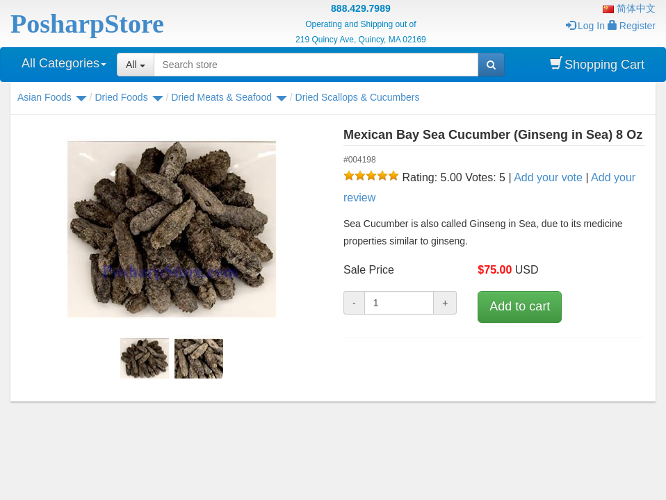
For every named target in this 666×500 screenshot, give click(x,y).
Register (632, 25)
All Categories (64, 63)
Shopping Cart (597, 64)
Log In (585, 25)
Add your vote (548, 177)
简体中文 (629, 8)
